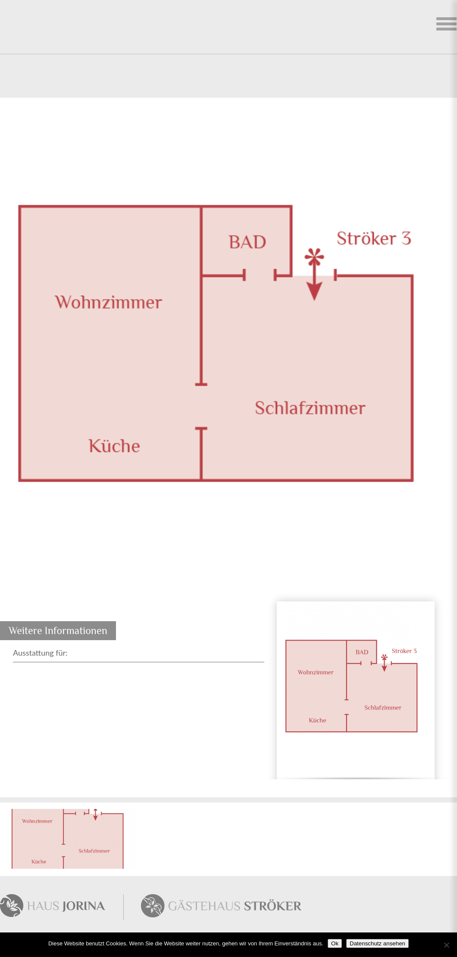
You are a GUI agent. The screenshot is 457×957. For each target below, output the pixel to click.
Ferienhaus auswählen (446, 25)
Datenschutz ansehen (377, 943)
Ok (334, 943)
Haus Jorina (62, 907)
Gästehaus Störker (220, 907)
